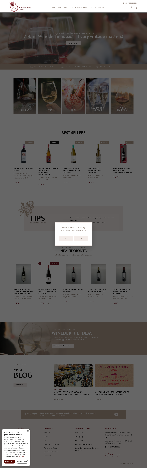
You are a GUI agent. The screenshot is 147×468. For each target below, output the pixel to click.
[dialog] (16, 447)
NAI (66, 238)
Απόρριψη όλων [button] (22, 461)
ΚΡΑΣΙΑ (53, 7)
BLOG (91, 7)
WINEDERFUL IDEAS (63, 7)
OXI (81, 238)
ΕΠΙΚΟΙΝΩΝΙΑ (99, 7)
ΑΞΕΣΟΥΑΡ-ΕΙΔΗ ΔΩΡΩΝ (79, 7)
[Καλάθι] (136, 7)
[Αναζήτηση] (127, 7)
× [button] (28, 431)
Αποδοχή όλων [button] (9, 461)
